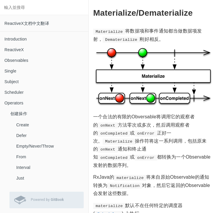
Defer (21, 135)
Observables (16, 60)
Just (20, 178)
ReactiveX (14, 49)
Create (22, 124)
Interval (23, 167)
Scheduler (14, 92)
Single (10, 71)
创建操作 (18, 113)
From (21, 156)
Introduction (15, 39)
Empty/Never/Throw (35, 146)
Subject (11, 81)
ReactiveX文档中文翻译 (26, 23)
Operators (13, 103)
